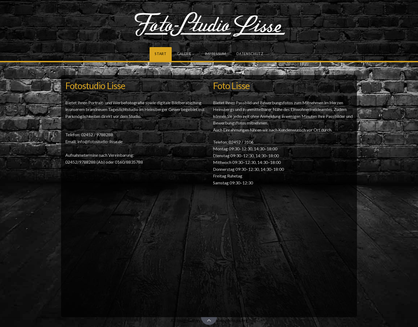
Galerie (184, 54)
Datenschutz (249, 54)
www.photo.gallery (232, 320)
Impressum (215, 54)
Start (160, 54)
